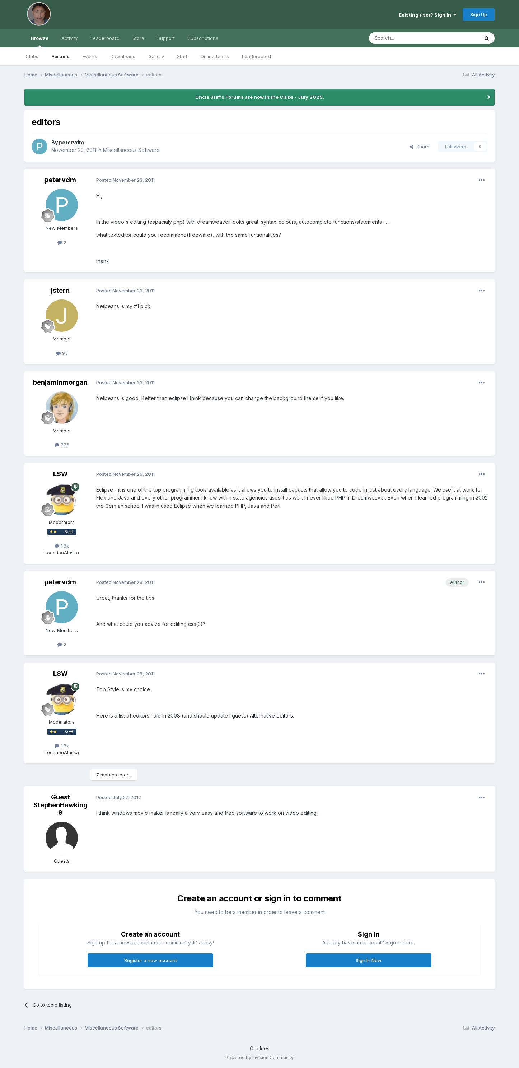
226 (62, 444)
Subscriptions (203, 38)
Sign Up (478, 14)
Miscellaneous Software (131, 150)
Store (138, 38)
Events (90, 56)
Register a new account (150, 960)
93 (62, 353)
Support (166, 38)
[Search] (405, 38)
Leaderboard (256, 56)
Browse (39, 41)
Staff (182, 56)
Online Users (214, 56)
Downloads (122, 56)
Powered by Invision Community (259, 1057)
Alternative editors (271, 715)
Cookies (260, 1048)
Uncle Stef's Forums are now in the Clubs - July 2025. (259, 97)
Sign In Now (369, 960)
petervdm (71, 142)
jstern (60, 290)
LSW (60, 474)
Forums (60, 56)
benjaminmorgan (60, 382)
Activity (69, 38)
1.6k (62, 546)
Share (420, 146)
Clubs (31, 56)
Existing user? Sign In (427, 15)
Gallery (156, 56)
